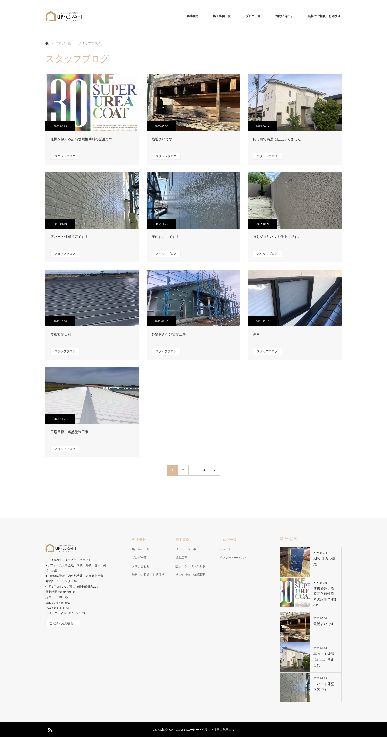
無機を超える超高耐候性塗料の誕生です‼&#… (324, 597)
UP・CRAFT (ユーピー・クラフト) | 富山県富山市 (201, 729)
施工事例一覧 (222, 16)
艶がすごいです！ (165, 237)
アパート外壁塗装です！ (69, 237)
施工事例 (182, 540)
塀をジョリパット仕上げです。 (277, 237)
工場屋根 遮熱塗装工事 (69, 432)
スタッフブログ (65, 156)
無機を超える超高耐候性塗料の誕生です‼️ (82, 139)
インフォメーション (232, 557)
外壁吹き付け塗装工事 (169, 334)
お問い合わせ (284, 16)
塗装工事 (181, 557)
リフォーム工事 (185, 549)
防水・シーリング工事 (190, 566)
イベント (225, 549)
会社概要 (192, 16)
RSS (49, 729)
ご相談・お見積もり (62, 623)
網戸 (256, 334)
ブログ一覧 (253, 16)
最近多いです (162, 139)
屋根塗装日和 (60, 334)
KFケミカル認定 (324, 561)
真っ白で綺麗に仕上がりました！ (279, 139)
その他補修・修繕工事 (190, 574)
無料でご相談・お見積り (324, 16)
